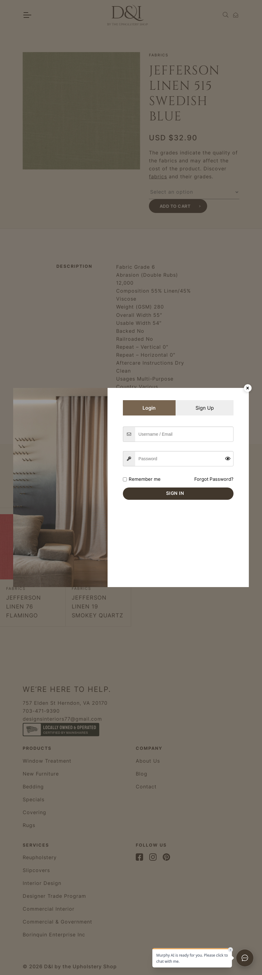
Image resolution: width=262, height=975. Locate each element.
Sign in (175, 493)
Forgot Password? (214, 479)
